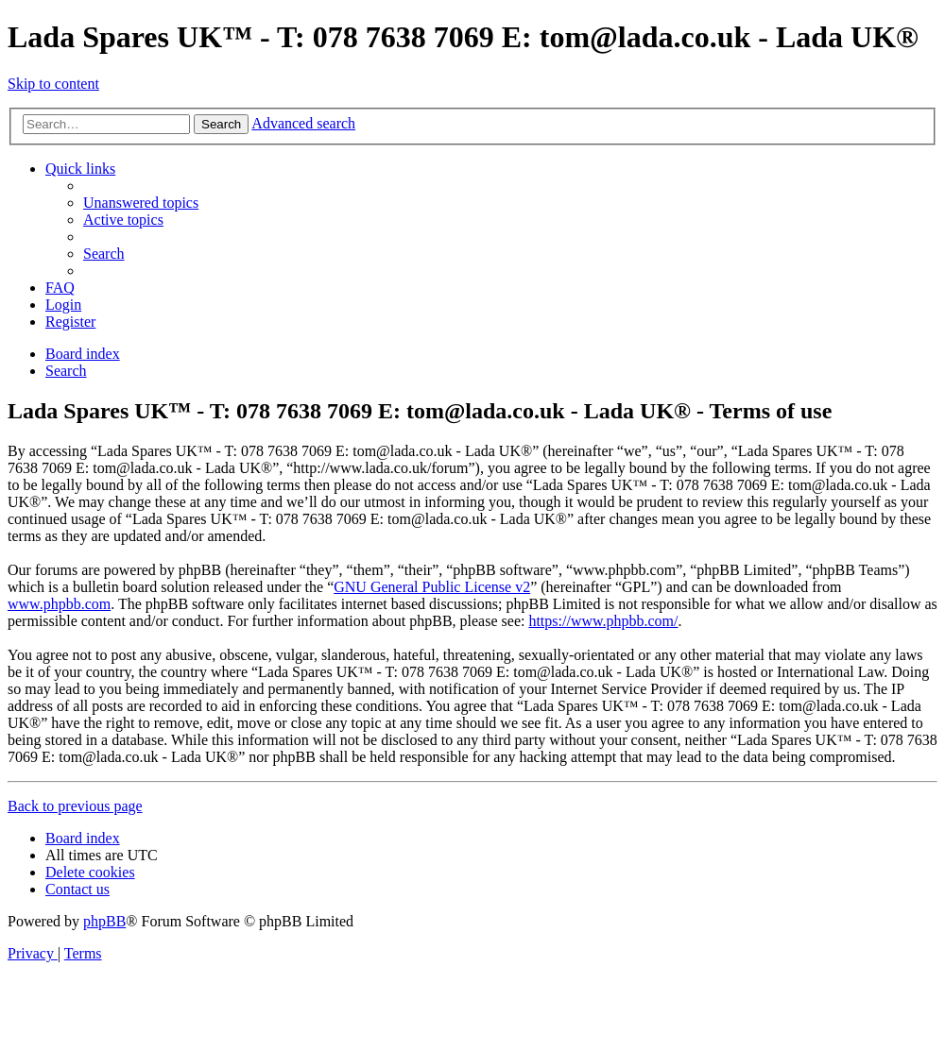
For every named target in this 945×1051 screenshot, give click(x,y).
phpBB (104, 921)
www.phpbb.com (59, 604)
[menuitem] (140, 203)
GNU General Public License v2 (432, 587)
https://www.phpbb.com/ (603, 621)
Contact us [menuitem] (77, 889)
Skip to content (53, 84)
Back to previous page (75, 806)
